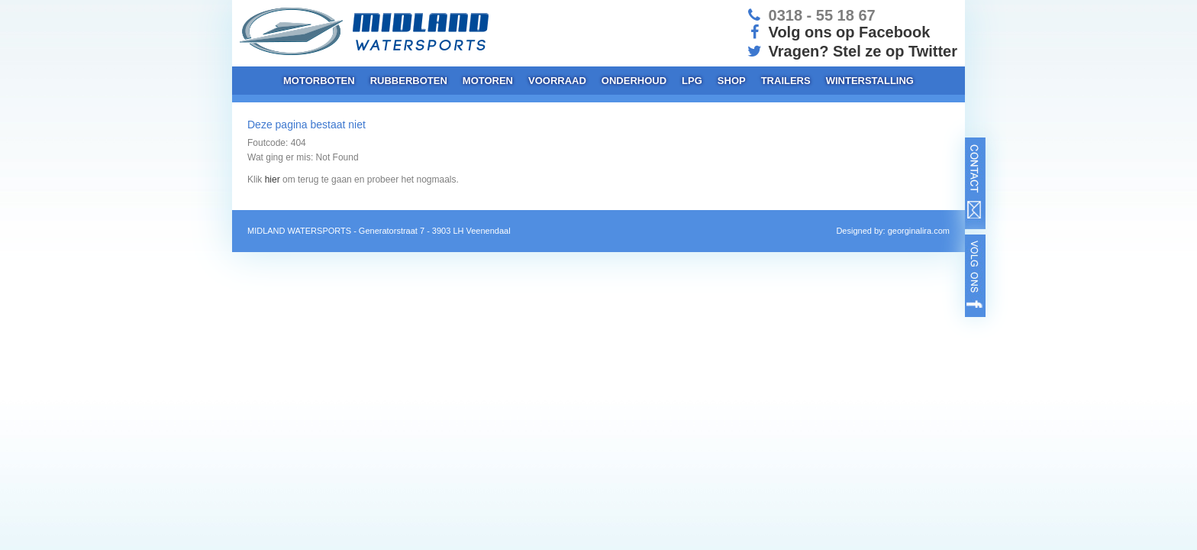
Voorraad (557, 80)
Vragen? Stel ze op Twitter (850, 51)
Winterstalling (870, 80)
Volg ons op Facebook (837, 32)
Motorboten (319, 80)
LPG (692, 80)
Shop (732, 80)
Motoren (488, 80)
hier (272, 179)
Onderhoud (634, 80)
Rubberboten (408, 80)
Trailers (786, 80)
